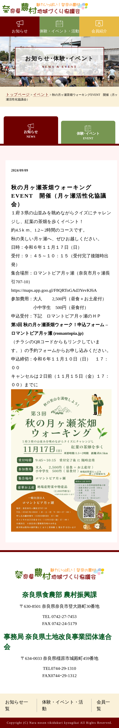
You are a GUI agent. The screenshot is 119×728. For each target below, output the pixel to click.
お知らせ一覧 (16, 705)
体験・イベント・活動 (62, 705)
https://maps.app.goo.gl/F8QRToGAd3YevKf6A (54, 290)
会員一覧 (103, 705)
